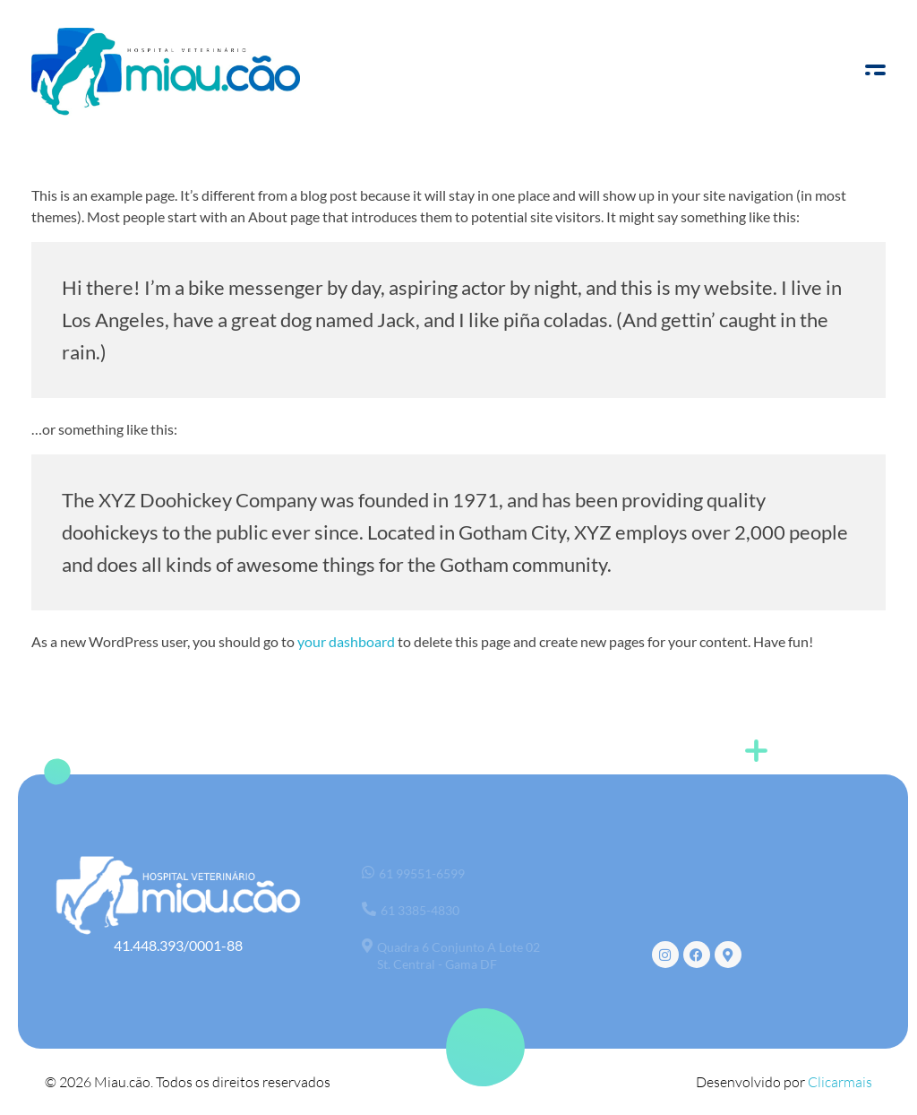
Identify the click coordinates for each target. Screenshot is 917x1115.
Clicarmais (840, 1082)
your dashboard (346, 641)
